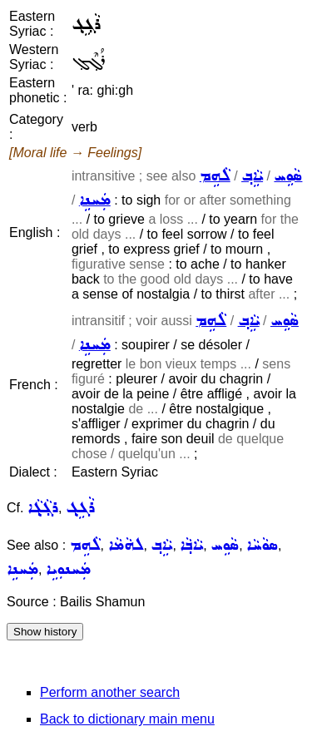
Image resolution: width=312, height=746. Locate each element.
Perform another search (110, 692)
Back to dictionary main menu (127, 719)
